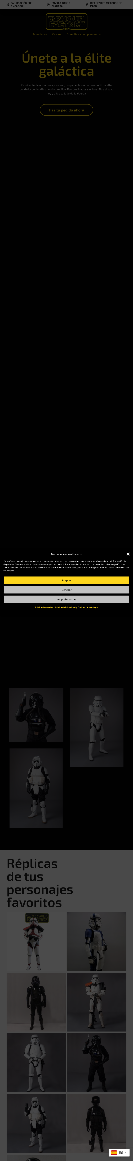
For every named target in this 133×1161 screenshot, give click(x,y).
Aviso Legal (92, 607)
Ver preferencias (66, 599)
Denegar (67, 589)
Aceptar (66, 580)
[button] (128, 554)
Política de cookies (44, 607)
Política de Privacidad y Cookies (70, 607)
